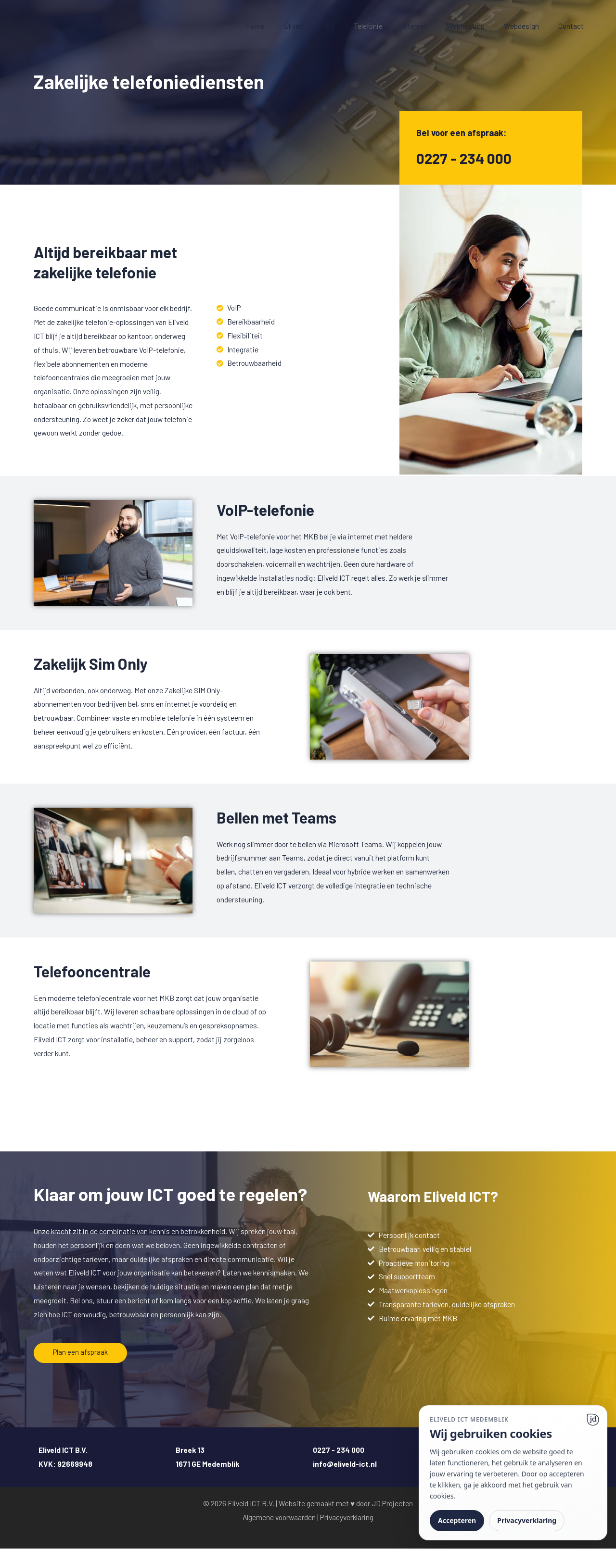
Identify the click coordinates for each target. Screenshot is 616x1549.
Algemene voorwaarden (279, 1517)
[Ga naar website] (593, 1419)
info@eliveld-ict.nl (345, 1463)
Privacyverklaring (346, 1517)
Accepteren (457, 1520)
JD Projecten (392, 1503)
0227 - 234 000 (466, 158)
